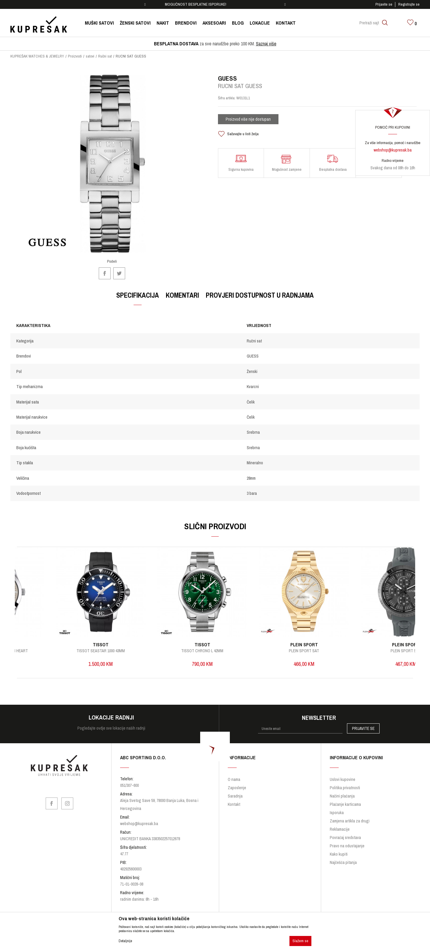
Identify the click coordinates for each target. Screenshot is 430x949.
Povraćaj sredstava (345, 836)
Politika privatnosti (345, 786)
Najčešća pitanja (343, 861)
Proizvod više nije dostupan (248, 119)
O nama (234, 778)
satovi (90, 56)
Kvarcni (253, 387)
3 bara (252, 493)
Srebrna (253, 432)
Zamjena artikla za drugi (350, 819)
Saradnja (235, 795)
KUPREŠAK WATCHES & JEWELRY (37, 56)
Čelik (251, 402)
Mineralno (255, 463)
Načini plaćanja (342, 795)
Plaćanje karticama (345, 803)
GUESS (253, 356)
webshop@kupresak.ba (393, 150)
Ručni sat (105, 56)
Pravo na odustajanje (347, 844)
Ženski (252, 371)
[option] (215, 4)
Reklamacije (340, 828)
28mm (251, 478)
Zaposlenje (237, 786)
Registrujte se (409, 4)
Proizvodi (75, 56)
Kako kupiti (339, 853)
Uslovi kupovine (342, 778)
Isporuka (337, 811)
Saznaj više (266, 43)
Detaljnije (125, 941)
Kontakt (234, 803)
